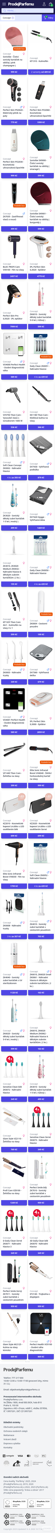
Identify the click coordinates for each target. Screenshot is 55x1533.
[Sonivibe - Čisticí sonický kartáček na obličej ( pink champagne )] (14, 36)
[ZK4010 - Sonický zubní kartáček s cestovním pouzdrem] (41, 904)
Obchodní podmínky (13, 1427)
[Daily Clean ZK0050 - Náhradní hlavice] (41, 546)
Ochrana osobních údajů (15, 1431)
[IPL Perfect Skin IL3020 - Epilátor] (41, 247)
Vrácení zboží (10, 1439)
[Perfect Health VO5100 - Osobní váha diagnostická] (41, 1324)
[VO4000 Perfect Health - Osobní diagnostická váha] (14, 344)
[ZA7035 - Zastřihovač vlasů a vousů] (14, 193)
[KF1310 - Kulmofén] (41, 36)
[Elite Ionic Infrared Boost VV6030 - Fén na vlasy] (14, 854)
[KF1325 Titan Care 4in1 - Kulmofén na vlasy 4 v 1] (14, 602)
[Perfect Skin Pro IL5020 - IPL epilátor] (14, 294)
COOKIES (47, 1528)
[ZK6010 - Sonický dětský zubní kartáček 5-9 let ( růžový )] (41, 294)
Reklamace (9, 1435)
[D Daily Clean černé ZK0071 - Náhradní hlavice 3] (14, 1220)
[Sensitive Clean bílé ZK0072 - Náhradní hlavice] (14, 1067)
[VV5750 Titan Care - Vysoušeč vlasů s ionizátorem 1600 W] (14, 395)
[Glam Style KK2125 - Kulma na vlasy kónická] (14, 1324)
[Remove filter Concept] (13, 18)
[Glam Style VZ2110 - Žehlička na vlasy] (14, 1117)
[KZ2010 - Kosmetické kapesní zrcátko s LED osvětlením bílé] (14, 803)
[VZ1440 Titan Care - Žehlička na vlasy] (14, 750)
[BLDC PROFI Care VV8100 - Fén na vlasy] (14, 247)
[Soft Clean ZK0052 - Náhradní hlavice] (41, 854)
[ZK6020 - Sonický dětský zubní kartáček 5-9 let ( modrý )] (14, 1010)
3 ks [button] (14, 936)
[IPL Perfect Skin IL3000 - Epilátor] (41, 700)
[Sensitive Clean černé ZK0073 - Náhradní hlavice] (41, 1117)
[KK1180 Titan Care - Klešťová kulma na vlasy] (41, 395)
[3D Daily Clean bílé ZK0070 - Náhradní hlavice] (41, 1220)
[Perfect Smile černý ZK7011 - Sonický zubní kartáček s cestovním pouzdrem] (14, 1271)
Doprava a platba (12, 1443)
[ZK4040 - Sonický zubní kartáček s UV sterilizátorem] (14, 954)
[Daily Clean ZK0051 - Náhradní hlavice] (41, 344)
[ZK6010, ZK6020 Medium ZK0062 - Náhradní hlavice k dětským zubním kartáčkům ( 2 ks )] (41, 1010)
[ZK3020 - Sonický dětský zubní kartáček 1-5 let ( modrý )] (14, 495)
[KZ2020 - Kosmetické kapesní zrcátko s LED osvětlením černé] (41, 803)
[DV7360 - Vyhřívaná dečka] (41, 652)
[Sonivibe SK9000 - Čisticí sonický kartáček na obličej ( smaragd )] (41, 140)
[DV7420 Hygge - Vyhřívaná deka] (41, 495)
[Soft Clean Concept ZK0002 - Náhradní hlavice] (14, 445)
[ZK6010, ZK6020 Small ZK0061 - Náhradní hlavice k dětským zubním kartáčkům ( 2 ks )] (41, 954)
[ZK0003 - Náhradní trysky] (14, 652)
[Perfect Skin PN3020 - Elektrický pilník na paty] (14, 90)
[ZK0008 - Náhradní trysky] (14, 904)
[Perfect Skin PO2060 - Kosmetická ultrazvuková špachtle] (41, 90)
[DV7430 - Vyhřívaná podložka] (41, 445)
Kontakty (8, 1447)
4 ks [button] (41, 376)
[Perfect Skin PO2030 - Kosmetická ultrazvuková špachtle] (14, 140)
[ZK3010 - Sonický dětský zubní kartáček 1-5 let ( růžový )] (41, 1067)
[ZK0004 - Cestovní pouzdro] (41, 602)
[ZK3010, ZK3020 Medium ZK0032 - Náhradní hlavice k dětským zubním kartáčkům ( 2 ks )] (14, 546)
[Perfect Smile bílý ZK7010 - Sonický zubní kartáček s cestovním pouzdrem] (41, 1167)
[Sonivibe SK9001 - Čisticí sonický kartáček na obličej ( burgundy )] (41, 193)
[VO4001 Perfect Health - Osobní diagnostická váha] (14, 700)
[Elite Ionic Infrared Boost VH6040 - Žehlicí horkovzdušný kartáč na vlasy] (41, 750)
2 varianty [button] (41, 72)
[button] (14, 72)
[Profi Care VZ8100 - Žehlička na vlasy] (14, 1167)
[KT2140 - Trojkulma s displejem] (41, 1271)
